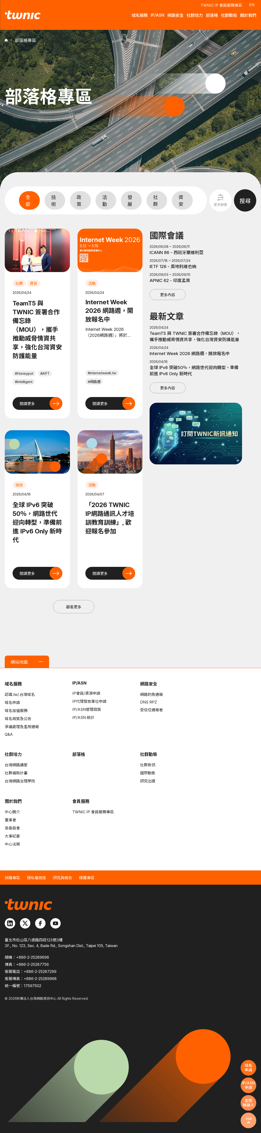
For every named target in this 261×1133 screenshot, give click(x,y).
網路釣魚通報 (151, 694)
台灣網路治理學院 (20, 781)
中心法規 (12, 844)
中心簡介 (12, 811)
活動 (104, 200)
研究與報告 (62, 877)
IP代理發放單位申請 (89, 701)
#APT (45, 373)
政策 (79, 200)
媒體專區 (86, 877)
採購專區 (12, 877)
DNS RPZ (148, 702)
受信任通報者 (151, 710)
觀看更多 (73, 607)
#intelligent (23, 381)
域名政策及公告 (18, 718)
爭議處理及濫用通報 (22, 726)
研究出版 (147, 781)
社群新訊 (147, 765)
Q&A (9, 734)
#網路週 (94, 381)
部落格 (78, 754)
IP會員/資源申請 (86, 693)
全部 (28, 200)
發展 (130, 200)
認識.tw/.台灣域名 (20, 694)
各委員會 (12, 828)
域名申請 (12, 702)
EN (251, 4)
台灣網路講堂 (16, 765)
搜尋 (245, 201)
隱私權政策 (36, 877)
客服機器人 (248, 1102)
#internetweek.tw (102, 373)
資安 (181, 200)
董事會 (10, 820)
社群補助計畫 (16, 773)
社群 (155, 200)
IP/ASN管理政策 (86, 709)
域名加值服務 (16, 710)
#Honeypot (24, 373)
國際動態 (147, 773)
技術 (53, 200)
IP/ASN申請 (248, 1085)
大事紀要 (12, 836)
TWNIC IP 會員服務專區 (221, 5)
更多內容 (167, 294)
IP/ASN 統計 (83, 717)
